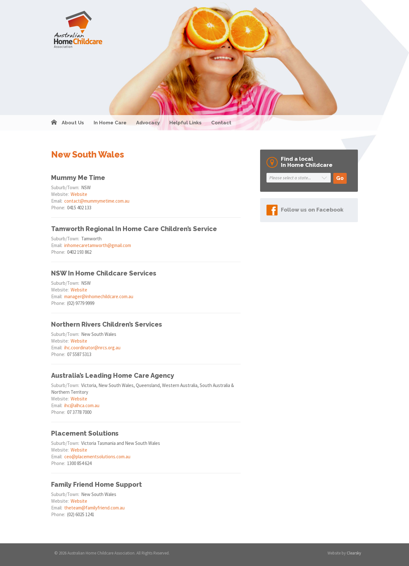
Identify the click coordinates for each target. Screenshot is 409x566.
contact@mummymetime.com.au (96, 201)
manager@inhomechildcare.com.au (98, 296)
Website (79, 194)
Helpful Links (185, 123)
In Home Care (110, 123)
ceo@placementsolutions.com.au (97, 457)
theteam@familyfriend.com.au (94, 508)
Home (54, 122)
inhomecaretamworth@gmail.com (97, 245)
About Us (73, 123)
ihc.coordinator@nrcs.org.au (92, 348)
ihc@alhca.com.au (81, 405)
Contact (221, 123)
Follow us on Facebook (312, 209)
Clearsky (354, 553)
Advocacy (148, 123)
